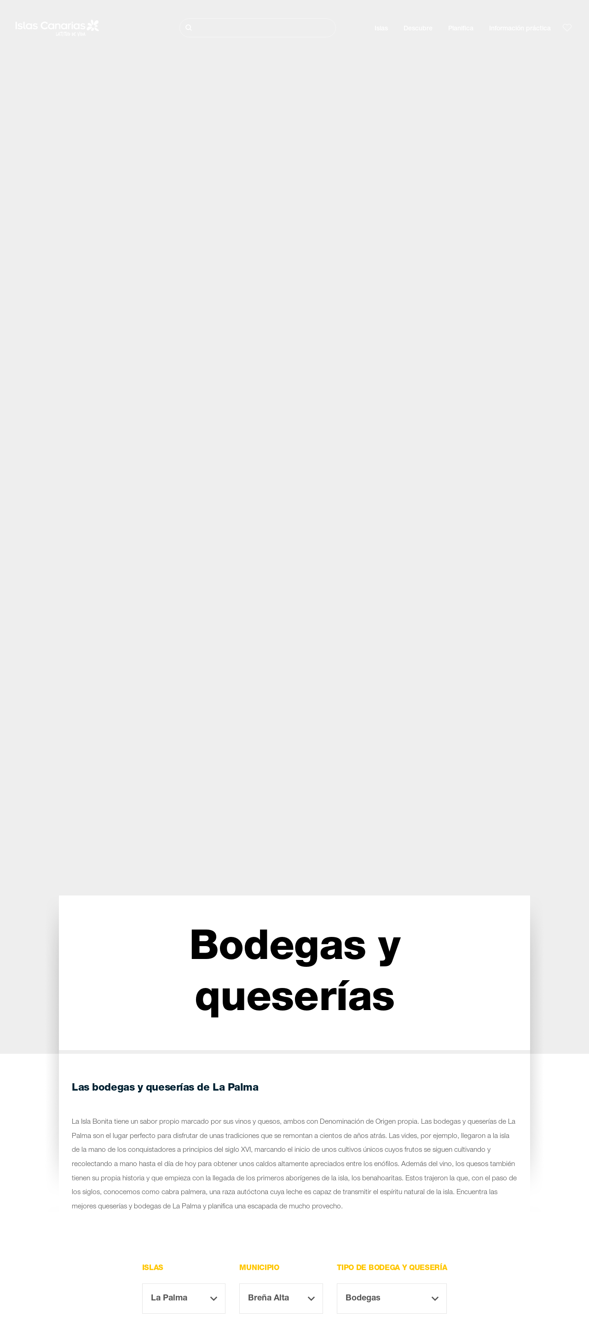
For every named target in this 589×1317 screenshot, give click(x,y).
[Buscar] (257, 27)
